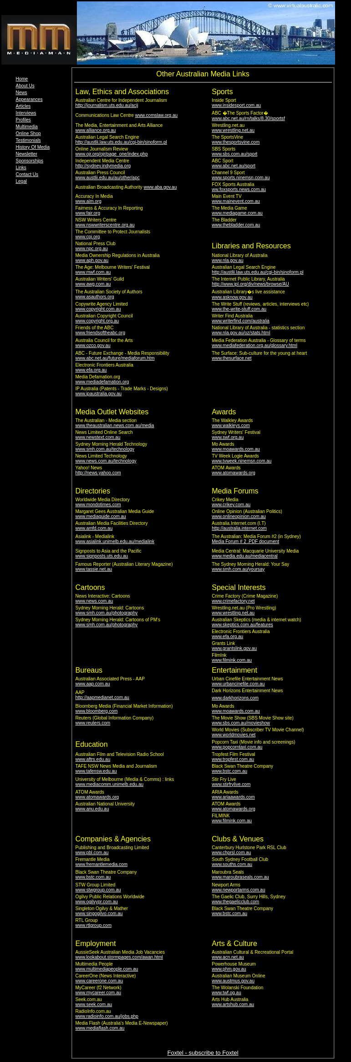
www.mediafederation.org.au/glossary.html (254, 345)
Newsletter (26, 153)
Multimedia (27, 126)
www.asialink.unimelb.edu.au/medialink (115, 541)
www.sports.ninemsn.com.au (241, 177)
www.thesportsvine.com (235, 142)
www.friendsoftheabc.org (101, 332)
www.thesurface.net (231, 358)
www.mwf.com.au (93, 272)
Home (22, 78)
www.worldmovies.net (233, 734)
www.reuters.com (93, 722)
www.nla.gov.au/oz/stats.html (241, 332)
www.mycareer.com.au (99, 992)
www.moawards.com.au (236, 449)
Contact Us (27, 174)
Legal (21, 181)
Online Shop (28, 133)
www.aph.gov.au (92, 260)
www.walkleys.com (230, 425)
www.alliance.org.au (96, 130)
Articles (23, 106)
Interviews (26, 113)
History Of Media (33, 147)
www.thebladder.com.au (236, 224)
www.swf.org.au (228, 437)
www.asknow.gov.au (232, 297)
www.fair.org (88, 213)
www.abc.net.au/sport (233, 165)
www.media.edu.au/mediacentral (245, 556)
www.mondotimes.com (98, 504)
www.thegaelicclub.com (235, 901)
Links (21, 167)
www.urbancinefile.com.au (238, 683)
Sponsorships (30, 160)
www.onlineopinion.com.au (238, 516)
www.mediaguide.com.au (101, 516)
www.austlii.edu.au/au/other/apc (108, 177)
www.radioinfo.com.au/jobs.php (107, 1016)
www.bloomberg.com (97, 711)
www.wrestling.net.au (233, 130)
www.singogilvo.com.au (99, 913)
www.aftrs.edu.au (93, 759)
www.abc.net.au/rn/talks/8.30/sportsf (248, 118)
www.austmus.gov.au (233, 980)
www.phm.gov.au (229, 968)
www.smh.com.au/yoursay (238, 569)
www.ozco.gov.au (93, 345)
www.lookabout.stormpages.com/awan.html (119, 957)
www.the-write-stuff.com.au (239, 309)
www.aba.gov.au (160, 187)
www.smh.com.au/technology (105, 449)
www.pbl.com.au (92, 852)
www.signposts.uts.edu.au (102, 556)
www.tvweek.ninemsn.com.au (241, 460)
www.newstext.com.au (98, 437)
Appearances (29, 99)
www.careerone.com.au (99, 980)
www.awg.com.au (93, 284)
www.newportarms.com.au (238, 889)
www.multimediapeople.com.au (107, 968)
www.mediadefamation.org (102, 381)
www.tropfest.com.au (233, 759)
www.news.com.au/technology (106, 460)
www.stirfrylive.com (231, 784)
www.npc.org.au (92, 248)
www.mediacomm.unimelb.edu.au (110, 784)
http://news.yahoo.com (98, 472)
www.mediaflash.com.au (100, 1028)
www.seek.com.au (94, 1004)
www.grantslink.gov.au (234, 648)
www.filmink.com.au (232, 660)
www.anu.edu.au (92, 808)
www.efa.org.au (91, 369)
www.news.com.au (94, 601)
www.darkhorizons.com (235, 697)
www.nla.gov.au (227, 260)
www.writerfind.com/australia (241, 320)
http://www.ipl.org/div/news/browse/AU (250, 284)
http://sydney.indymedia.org (103, 165)
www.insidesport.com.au (236, 105)
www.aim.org (89, 201)
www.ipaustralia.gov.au (99, 393)
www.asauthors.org (95, 296)
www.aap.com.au (93, 683)
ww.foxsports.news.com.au (239, 189)
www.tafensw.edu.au (96, 771)
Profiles (23, 119)
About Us (25, 85)
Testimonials (28, 140)
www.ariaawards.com (233, 797)
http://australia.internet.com (239, 528)
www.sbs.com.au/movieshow (241, 722)
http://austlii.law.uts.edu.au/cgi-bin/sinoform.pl (121, 142)
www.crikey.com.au (231, 504)
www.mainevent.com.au (236, 201)
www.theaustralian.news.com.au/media (115, 425)
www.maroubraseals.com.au (240, 877)
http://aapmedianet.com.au (102, 697)
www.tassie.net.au (94, 569)
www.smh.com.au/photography (107, 612)
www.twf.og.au (226, 992)
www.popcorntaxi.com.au (237, 747)
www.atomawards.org (233, 472)
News (21, 92)
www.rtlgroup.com (94, 925)
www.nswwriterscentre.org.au (105, 224)
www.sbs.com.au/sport (234, 153)
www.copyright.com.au (98, 309)
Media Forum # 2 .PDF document (245, 541)
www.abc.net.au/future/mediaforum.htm (115, 358)
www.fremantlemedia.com (101, 864)
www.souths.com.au (232, 864)
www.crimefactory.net (233, 601)
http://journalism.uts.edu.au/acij (107, 105)
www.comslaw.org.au (156, 115)
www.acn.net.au (228, 957)
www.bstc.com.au (229, 771)
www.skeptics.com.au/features (242, 624)
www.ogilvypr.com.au (97, 901)
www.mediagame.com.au (237, 213)
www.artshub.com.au (233, 1004)
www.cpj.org (88, 236)
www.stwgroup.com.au (98, 889)
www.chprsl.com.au (231, 852)
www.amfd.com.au (94, 528)
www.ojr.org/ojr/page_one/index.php (112, 153)
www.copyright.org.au (97, 320)
